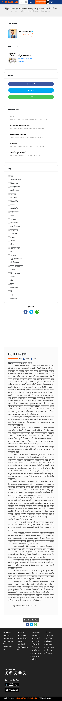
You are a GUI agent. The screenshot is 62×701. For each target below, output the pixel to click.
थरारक (12, 270)
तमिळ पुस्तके (35, 644)
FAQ (5, 649)
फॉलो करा (26, 35)
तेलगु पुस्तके (35, 647)
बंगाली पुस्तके (36, 650)
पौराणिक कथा (14, 262)
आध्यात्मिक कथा (15, 180)
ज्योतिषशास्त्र (14, 288)
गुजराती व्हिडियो (22, 638)
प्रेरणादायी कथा (15, 187)
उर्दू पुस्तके (35, 659)
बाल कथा (13, 194)
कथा (11, 176)
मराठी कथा (21, 61)
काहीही (12, 295)
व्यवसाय (13, 277)
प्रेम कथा (13, 219)
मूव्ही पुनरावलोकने (16, 259)
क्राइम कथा (13, 298)
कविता (12, 205)
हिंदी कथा (48, 632)
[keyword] (23, 2)
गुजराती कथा (49, 635)
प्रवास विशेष (14, 208)
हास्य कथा (13, 198)
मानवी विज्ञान (14, 234)
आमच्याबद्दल (7, 632)
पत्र (11, 252)
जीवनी (12, 244)
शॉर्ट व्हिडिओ (21, 644)
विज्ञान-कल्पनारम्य (15, 273)
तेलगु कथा (49, 653)
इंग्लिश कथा (49, 641)
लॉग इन (51, 2)
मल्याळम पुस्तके (36, 653)
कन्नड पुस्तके (35, 656)
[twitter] (15, 673)
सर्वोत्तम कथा (21, 632)
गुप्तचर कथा (14, 223)
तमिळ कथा (49, 650)
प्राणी (12, 284)
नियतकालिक (14, 201)
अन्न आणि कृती (15, 248)
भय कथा (13, 255)
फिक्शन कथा (14, 183)
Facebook (31, 84)
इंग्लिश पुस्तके (36, 632)
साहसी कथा (14, 230)
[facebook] (6, 673)
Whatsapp (31, 97)
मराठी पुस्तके (35, 641)
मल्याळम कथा (50, 647)
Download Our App (31, 620)
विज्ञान (12, 291)
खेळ (11, 280)
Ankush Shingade (26, 31)
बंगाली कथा (49, 644)
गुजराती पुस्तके (36, 638)
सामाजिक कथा (15, 226)
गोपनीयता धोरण (8, 638)
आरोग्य (12, 241)
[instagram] (11, 673)
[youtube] (20, 673)
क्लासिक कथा (14, 190)
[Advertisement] (31, 332)
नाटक (12, 216)
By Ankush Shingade (25, 58)
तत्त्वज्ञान (13, 237)
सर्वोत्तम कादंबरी (22, 635)
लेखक (20, 641)
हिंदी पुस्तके (35, 635)
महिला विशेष (14, 212)
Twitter (31, 90)
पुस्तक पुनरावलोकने (16, 266)
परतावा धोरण (8, 646)
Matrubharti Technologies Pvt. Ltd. (26, 698)
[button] (26, 2)
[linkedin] (24, 673)
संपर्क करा (7, 635)
